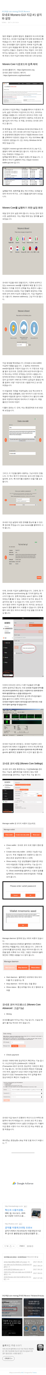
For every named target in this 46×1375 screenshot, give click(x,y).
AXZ (22, 1372)
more (42, 1296)
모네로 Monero (22, 1257)
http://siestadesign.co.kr (14, 1206)
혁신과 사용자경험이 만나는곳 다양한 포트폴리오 (15, 1210)
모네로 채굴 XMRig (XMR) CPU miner (15, 1262)
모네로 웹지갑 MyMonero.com (13, 1269)
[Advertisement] (23, 1183)
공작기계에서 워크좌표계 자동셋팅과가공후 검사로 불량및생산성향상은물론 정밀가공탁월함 (23, 1232)
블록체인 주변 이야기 (12, 1345)
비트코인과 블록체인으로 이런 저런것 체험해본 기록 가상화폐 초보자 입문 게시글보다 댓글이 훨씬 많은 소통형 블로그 (18, 1351)
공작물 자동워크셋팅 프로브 (18, 1227)
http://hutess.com (11, 1224)
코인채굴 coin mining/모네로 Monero (16, 11)
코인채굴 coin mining (10, 1257)
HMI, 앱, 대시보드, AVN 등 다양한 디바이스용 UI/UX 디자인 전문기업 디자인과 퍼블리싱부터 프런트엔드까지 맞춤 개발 (15, 1214)
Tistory (34, 1372)
